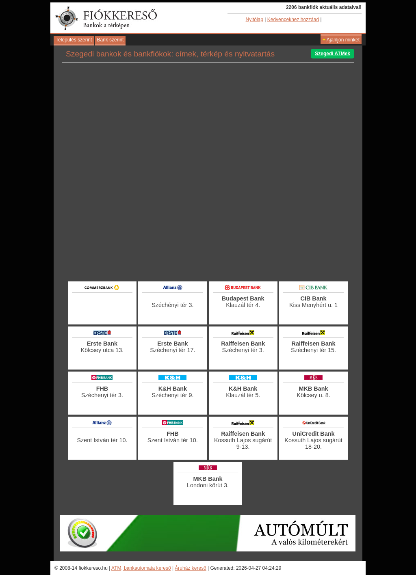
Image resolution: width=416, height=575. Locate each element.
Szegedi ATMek (332, 53)
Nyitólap (254, 19)
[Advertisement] (208, 258)
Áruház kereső (190, 568)
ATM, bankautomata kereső (141, 568)
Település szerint (74, 40)
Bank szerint (110, 40)
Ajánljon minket (341, 40)
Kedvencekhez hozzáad (293, 19)
